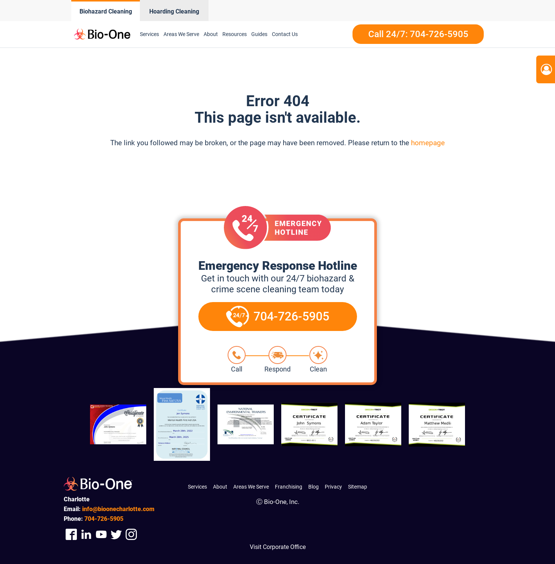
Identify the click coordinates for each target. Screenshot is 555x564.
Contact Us (285, 34)
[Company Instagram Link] (131, 534)
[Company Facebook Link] (71, 534)
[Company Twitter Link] (116, 534)
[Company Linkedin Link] (86, 534)
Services (149, 34)
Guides (259, 34)
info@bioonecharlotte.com (118, 509)
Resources (234, 34)
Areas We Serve (181, 34)
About (211, 34)
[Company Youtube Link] (101, 534)
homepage (428, 142)
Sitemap (357, 487)
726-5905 (103, 518)
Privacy (333, 487)
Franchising (288, 487)
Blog (313, 487)
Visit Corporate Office (278, 546)
